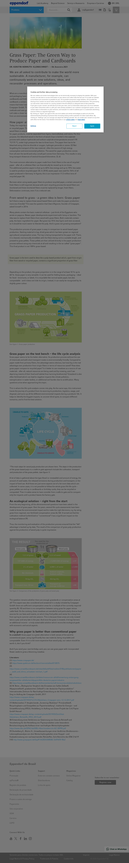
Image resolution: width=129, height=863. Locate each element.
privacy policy (70, 119)
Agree (92, 126)
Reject (74, 126)
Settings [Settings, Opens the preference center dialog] (33, 126)
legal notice (81, 119)
